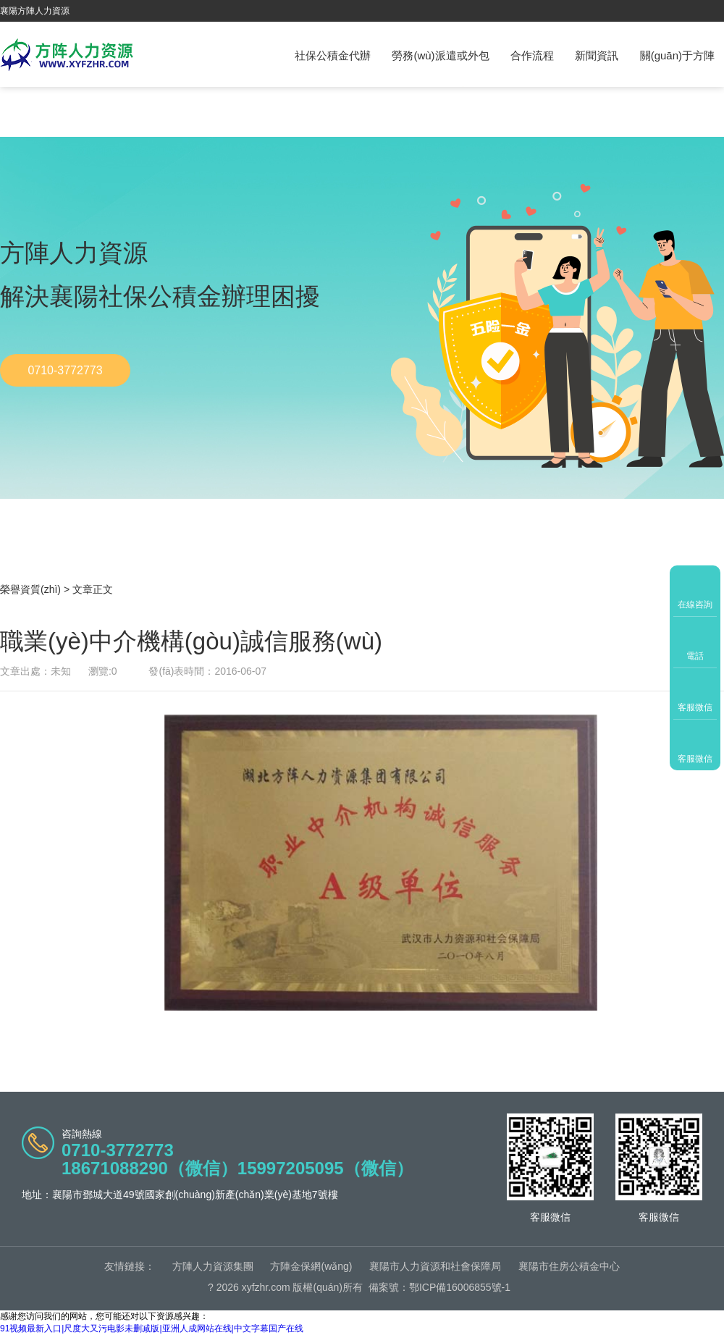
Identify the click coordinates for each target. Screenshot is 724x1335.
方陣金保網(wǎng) (311, 1266)
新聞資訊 (596, 55)
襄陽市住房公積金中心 (569, 1266)
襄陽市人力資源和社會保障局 (435, 1266)
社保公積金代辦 (333, 55)
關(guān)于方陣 (677, 55)
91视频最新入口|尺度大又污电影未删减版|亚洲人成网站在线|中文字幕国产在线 (151, 1328)
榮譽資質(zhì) (30, 589)
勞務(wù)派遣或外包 (440, 55)
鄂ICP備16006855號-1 (459, 1287)
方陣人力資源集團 (212, 1266)
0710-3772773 (65, 370)
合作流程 (532, 55)
